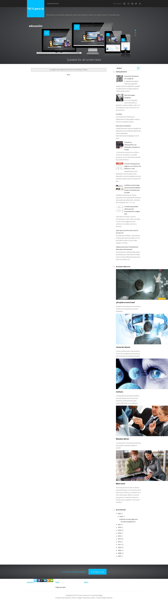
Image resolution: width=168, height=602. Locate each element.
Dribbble (128, 4)
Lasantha (92, 598)
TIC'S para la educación (35, 12)
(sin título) (119, 114)
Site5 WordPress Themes (68, 598)
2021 (119, 524)
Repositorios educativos (123, 126)
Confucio (119, 392)
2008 (119, 553)
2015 (119, 536)
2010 (119, 547)
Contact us (97, 572)
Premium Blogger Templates (104, 598)
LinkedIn (125, 4)
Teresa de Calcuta (123, 347)
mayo (121, 516)
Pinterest (132, 4)
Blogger (100, 595)
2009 (119, 550)
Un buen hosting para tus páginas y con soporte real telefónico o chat (132, 166)
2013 (119, 539)
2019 (119, 527)
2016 (119, 533)
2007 (119, 556)
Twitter (136, 4)
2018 (119, 530)
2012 (119, 542)
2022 (119, 513)
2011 (119, 544)
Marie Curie (120, 484)
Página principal (53, 3)
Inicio (68, 75)
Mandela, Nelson (122, 439)
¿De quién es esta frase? (125, 302)
